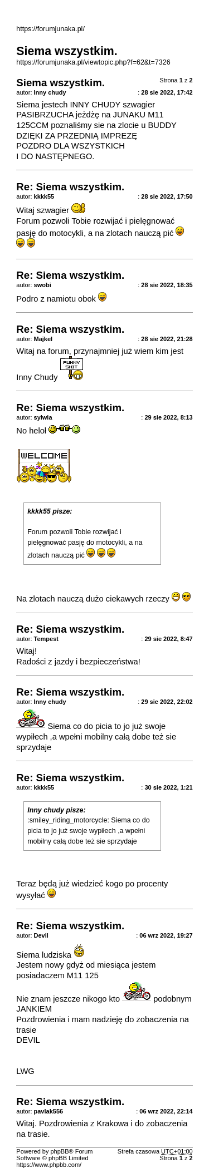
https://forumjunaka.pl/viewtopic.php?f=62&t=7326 (93, 62)
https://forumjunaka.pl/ (50, 29)
